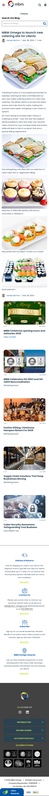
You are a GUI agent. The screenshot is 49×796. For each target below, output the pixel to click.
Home (24, 13)
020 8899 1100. (27, 609)
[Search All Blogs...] (24, 23)
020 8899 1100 (26, 707)
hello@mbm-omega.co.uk (15, 606)
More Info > (24, 582)
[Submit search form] (45, 23)
